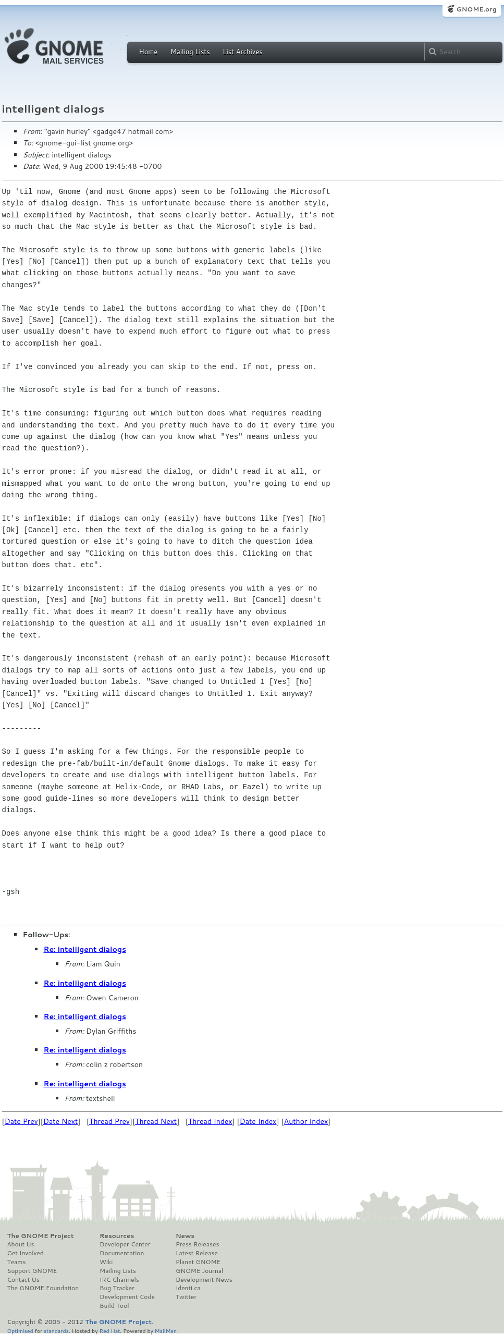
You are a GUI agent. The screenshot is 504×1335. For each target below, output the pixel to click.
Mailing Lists (190, 51)
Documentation (122, 1253)
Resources (117, 1236)
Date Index (258, 1121)
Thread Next (156, 1121)
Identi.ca (188, 1288)
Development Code (127, 1297)
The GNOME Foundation (43, 1288)
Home (148, 51)
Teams (16, 1262)
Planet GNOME (198, 1262)
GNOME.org (476, 9)
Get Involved (25, 1253)
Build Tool (114, 1306)
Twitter (186, 1297)
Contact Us (23, 1280)
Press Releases (197, 1244)
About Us (20, 1244)
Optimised (20, 1330)
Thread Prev (109, 1121)
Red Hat (109, 1330)
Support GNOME (32, 1271)
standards (56, 1330)
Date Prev (21, 1121)
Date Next (60, 1121)
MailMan (166, 1330)
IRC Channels (119, 1280)
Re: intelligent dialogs (85, 949)
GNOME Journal (200, 1271)
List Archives (242, 51)
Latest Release (197, 1253)
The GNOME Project (40, 1236)
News (185, 1236)
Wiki (106, 1262)
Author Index (306, 1121)
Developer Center (125, 1244)
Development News (204, 1280)
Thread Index (210, 1121)
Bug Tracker (117, 1288)
